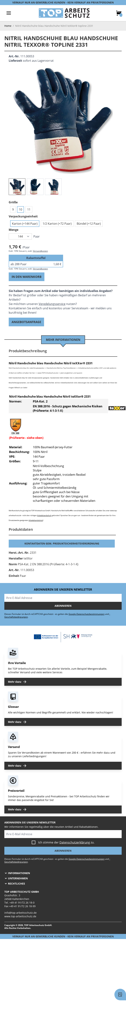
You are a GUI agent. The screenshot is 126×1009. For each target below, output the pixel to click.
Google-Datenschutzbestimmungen (86, 614)
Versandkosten (40, 251)
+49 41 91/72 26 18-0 (21, 902)
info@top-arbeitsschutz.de (20, 912)
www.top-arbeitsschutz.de (20, 916)
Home (7, 25)
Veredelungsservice (52, 304)
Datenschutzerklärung (74, 842)
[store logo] (64, 13)
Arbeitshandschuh (44, 515)
